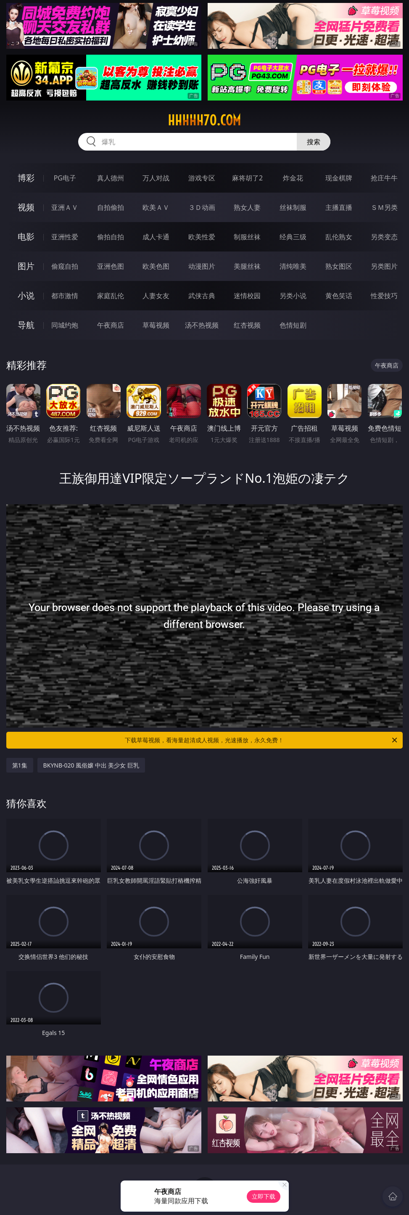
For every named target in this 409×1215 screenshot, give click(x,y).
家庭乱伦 (110, 295)
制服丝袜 (247, 236)
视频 (26, 207)
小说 (26, 295)
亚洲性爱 (64, 236)
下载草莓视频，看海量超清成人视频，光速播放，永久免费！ (261, 740)
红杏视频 (247, 325)
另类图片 (384, 266)
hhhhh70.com (204, 120)
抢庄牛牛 (384, 178)
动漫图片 (201, 266)
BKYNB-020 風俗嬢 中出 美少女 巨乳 (91, 765)
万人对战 (155, 178)
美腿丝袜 (247, 266)
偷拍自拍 (110, 236)
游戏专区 (201, 178)
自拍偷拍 (110, 207)
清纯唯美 (293, 266)
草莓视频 (155, 325)
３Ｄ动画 (201, 207)
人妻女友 (155, 295)
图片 (26, 266)
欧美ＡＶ (155, 207)
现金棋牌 (338, 178)
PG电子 (65, 178)
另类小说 (293, 295)
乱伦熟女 (338, 236)
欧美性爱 (201, 236)
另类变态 (384, 236)
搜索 (313, 141)
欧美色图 (155, 266)
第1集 (19, 765)
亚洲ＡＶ (64, 207)
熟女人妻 (247, 207)
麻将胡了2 (247, 178)
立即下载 (263, 1196)
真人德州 (110, 178)
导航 (26, 325)
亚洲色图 (110, 266)
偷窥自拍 (64, 266)
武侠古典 (201, 295)
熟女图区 (338, 266)
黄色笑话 (338, 295)
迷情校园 (247, 295)
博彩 (26, 177)
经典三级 (293, 236)
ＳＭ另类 (384, 207)
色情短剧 (293, 325)
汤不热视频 (202, 325)
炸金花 (293, 178)
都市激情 (64, 295)
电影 (26, 236)
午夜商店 (110, 325)
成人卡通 (155, 236)
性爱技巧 (384, 295)
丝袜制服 (293, 207)
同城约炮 (64, 325)
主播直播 (338, 207)
